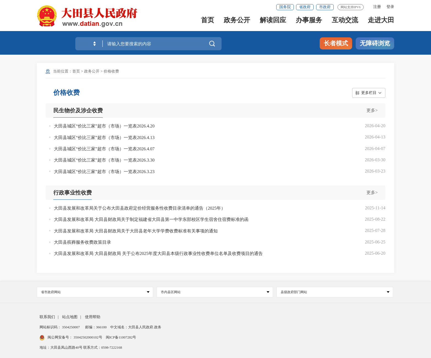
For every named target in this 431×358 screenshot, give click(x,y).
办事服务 (309, 22)
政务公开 (237, 22)
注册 (377, 7)
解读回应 (273, 22)
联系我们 (47, 317)
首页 (207, 22)
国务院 (285, 7)
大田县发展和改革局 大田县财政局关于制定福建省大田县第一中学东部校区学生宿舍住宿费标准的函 (151, 219)
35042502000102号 (88, 337)
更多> (372, 110)
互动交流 (345, 22)
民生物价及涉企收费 (78, 110)
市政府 (325, 7)
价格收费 (111, 71)
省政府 (305, 7)
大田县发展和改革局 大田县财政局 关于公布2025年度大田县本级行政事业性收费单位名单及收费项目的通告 (158, 253)
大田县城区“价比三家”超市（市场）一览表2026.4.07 (104, 148)
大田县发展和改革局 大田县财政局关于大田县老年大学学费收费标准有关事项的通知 (136, 231)
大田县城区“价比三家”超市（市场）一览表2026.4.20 (104, 126)
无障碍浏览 (375, 43)
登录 (390, 7)
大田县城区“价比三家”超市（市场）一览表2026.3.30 (104, 160)
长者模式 (336, 43)
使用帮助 (92, 317)
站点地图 (70, 317)
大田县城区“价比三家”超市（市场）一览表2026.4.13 (104, 137)
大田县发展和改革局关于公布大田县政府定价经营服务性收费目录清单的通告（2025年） (139, 208)
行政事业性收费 (72, 193)
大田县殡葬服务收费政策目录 (82, 242)
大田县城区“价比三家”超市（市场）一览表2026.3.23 (104, 171)
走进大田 (381, 22)
